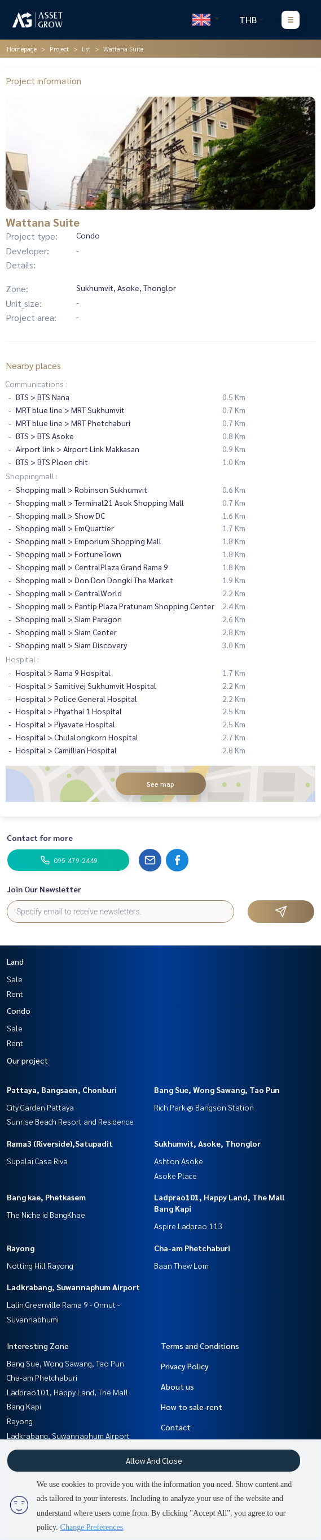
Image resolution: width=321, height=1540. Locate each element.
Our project (27, 1060)
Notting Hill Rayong (40, 1265)
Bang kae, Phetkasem (46, 1197)
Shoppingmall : (32, 476)
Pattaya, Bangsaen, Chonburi (62, 1089)
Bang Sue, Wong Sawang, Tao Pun (217, 1089)
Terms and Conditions (200, 1346)
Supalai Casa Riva (37, 1161)
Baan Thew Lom (181, 1265)
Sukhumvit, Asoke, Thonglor (207, 1143)
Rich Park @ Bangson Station (204, 1107)
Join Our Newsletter (44, 889)
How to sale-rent (191, 1407)
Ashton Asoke (178, 1161)
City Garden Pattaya (40, 1107)
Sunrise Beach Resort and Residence (70, 1121)
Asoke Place (175, 1175)
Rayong (20, 1248)
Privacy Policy (185, 1366)
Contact (176, 1427)
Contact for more (40, 837)
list (86, 48)
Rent (15, 993)
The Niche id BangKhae (46, 1214)
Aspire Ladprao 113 (188, 1226)
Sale (15, 979)
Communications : (36, 384)
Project (59, 48)
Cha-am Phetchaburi (192, 1248)
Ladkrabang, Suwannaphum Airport (73, 1287)
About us (177, 1386)
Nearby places (33, 365)
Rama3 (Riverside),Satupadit (60, 1143)
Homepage (22, 48)
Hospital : (22, 659)
